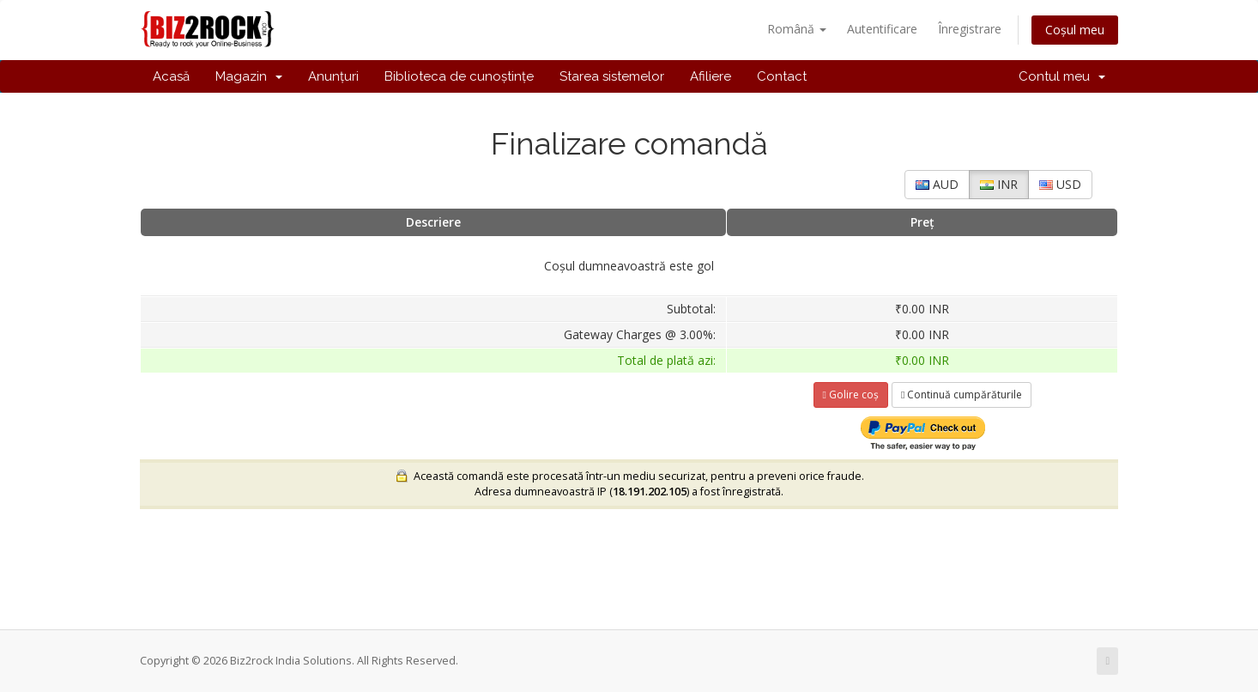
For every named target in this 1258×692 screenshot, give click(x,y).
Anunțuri (333, 76)
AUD (937, 184)
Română (796, 29)
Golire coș (851, 394)
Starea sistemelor (611, 76)
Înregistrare (969, 29)
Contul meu (1062, 76)
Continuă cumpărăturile (961, 394)
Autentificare (882, 29)
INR (999, 184)
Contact (782, 76)
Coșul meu (1074, 29)
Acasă (171, 76)
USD (1060, 184)
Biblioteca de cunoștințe (459, 76)
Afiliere (710, 76)
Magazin (248, 76)
